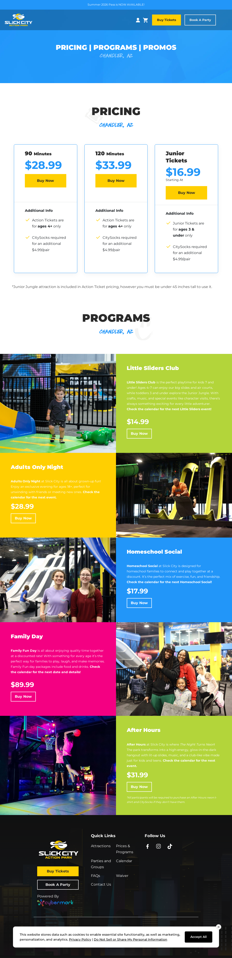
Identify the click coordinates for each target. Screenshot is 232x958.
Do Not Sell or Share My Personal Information (130, 939)
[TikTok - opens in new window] (170, 846)
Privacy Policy (80, 939)
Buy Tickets (166, 20)
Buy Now (45, 181)
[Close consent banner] (218, 927)
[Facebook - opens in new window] (147, 846)
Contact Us (101, 884)
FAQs (95, 876)
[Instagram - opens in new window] (158, 846)
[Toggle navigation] (224, 20)
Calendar (124, 861)
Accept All (198, 937)
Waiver (122, 876)
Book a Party (200, 20)
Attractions (101, 846)
